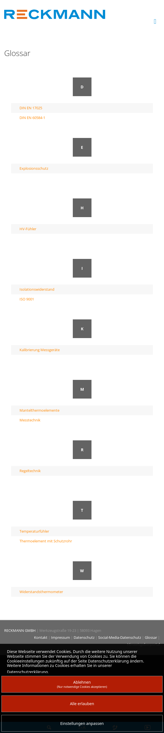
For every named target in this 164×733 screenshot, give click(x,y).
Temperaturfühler (34, 531)
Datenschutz (84, 637)
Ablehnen (82, 684)
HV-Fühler (28, 228)
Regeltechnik (30, 470)
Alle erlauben (82, 703)
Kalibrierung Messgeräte (40, 349)
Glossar (151, 637)
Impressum (61, 637)
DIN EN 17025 (31, 107)
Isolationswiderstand (37, 289)
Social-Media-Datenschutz (120, 637)
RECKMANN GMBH (20, 630)
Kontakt (41, 637)
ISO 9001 (27, 299)
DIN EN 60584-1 (32, 117)
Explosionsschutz (34, 168)
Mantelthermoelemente (39, 410)
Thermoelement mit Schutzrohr (46, 540)
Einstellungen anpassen (82, 723)
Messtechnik (30, 420)
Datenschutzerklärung (27, 671)
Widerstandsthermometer (41, 591)
